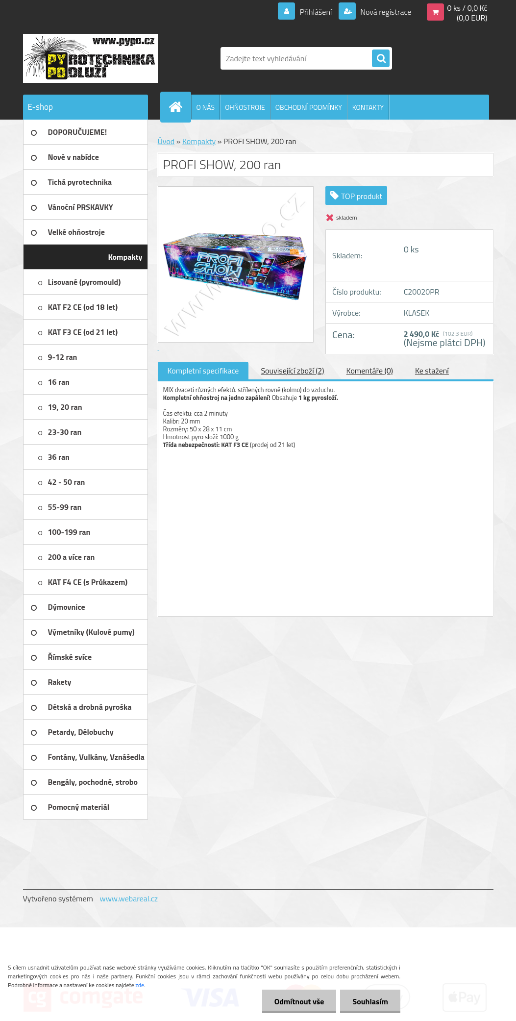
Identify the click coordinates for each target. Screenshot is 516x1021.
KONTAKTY (368, 107)
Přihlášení (316, 12)
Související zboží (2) (292, 370)
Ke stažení (432, 370)
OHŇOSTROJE (245, 107)
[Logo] (90, 58)
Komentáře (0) (369, 370)
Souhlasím (370, 1001)
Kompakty (199, 141)
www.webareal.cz (128, 898)
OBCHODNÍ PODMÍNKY (308, 107)
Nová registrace (385, 12)
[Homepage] (180, 107)
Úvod (166, 141)
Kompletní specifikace (203, 370)
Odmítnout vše (299, 1001)
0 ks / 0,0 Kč (467, 8)
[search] (381, 59)
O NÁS (206, 107)
